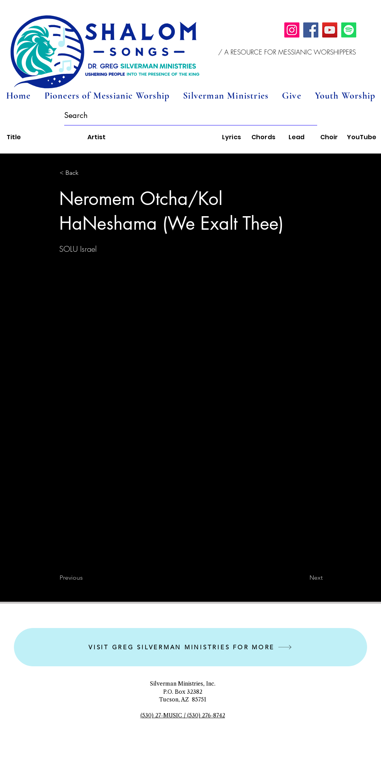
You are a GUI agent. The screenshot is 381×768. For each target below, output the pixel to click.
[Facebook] (310, 30)
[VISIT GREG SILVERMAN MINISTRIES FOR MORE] (190, 647)
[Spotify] (348, 30)
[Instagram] (291, 30)
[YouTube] (329, 30)
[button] (287, 52)
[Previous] (85, 577)
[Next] (303, 577)
